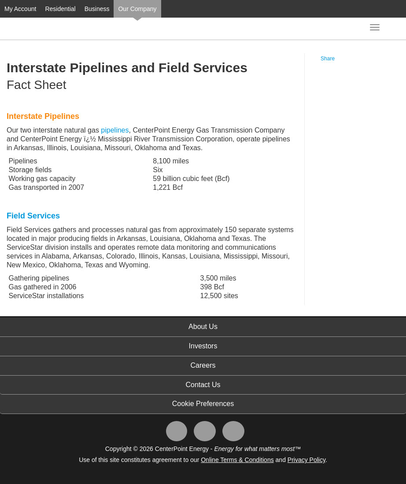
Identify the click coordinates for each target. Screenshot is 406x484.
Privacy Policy (306, 459)
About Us (203, 326)
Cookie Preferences (203, 403)
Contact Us (202, 384)
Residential (60, 8)
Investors (203, 346)
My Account (20, 8)
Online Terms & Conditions (237, 459)
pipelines (115, 130)
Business (97, 8)
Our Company (137, 8)
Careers (203, 365)
